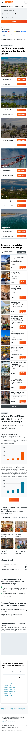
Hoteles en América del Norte (19, 708)
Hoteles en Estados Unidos (8, 709)
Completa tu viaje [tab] (14, 671)
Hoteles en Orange (8, 695)
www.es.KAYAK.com (4, 708)
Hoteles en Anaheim (8, 680)
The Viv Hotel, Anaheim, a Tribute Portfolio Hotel (17, 257)
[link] (14, 500)
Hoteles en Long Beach (9, 681)
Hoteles (11, 708)
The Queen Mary (15, 272)
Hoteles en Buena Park (8, 685)
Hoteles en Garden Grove (9, 687)
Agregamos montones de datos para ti (14, 727)
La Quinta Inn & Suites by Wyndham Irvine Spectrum (17, 332)
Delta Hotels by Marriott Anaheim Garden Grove (17, 317)
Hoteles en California (19, 709)
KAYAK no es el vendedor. (14, 725)
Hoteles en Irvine (7, 693)
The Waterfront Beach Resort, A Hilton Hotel (18, 363)
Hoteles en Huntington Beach (10, 689)
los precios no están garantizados (8, 721)
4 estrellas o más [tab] (6, 517)
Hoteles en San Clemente (9, 691)
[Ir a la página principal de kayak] (9, 2)
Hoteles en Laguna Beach (9, 699)
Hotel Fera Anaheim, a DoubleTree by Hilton (16, 287)
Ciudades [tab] (5, 671)
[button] (2, 2)
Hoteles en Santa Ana (8, 683)
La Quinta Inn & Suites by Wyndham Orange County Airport (17, 348)
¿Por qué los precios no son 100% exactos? (14, 730)
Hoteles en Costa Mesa (9, 697)
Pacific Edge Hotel (15, 302)
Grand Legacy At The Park (17, 392)
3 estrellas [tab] (14, 517)
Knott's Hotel (14, 378)
